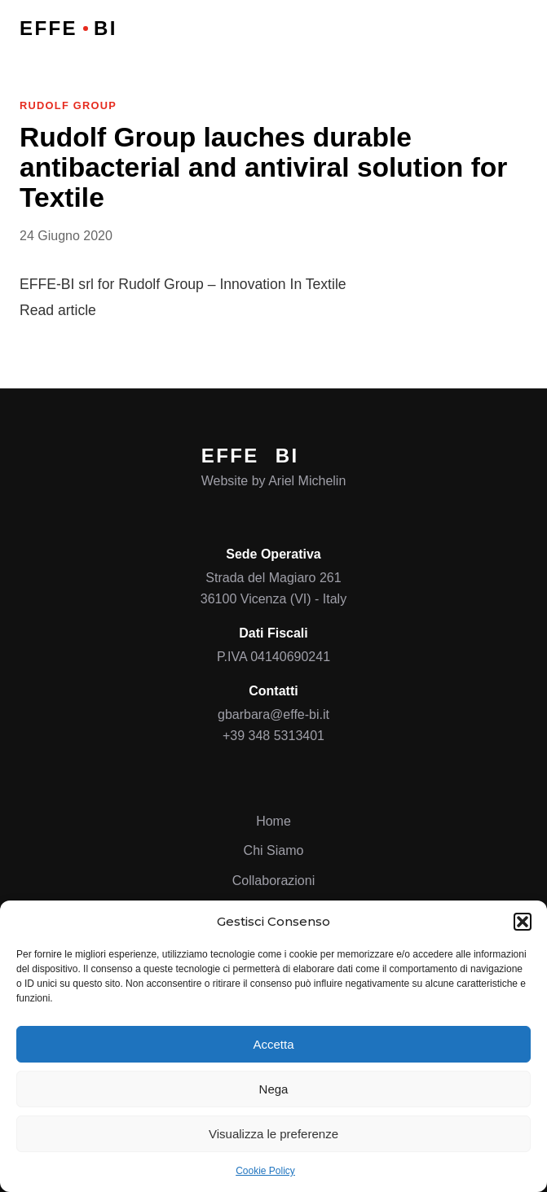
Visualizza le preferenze (273, 1134)
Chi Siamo (274, 850)
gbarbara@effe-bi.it (273, 714)
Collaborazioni (273, 880)
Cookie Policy (265, 1171)
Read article (58, 310)
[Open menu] (515, 28)
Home (273, 821)
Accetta (273, 1044)
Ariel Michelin (307, 481)
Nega (274, 1089)
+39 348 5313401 (273, 736)
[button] (522, 922)
